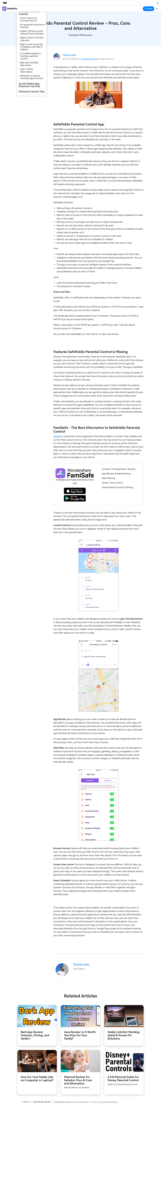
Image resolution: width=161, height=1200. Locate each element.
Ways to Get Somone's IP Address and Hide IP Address (31, 47)
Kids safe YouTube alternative (29, 64)
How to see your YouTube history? (29, 19)
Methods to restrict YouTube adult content (31, 77)
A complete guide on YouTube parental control (30, 56)
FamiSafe (57, 436)
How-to (27, 1103)
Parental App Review (91, 59)
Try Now (149, 8)
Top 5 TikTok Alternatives (26, 70)
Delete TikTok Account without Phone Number (32, 32)
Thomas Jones (70, 54)
